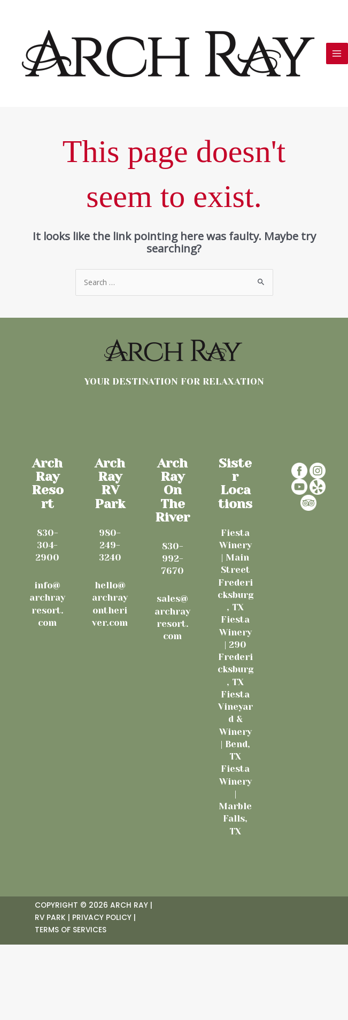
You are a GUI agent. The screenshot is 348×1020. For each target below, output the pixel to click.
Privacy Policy (102, 917)
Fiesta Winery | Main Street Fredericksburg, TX (235, 570)
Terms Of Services (70, 930)
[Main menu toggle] (337, 54)
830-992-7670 (172, 559)
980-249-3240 (110, 545)
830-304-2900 (47, 545)
